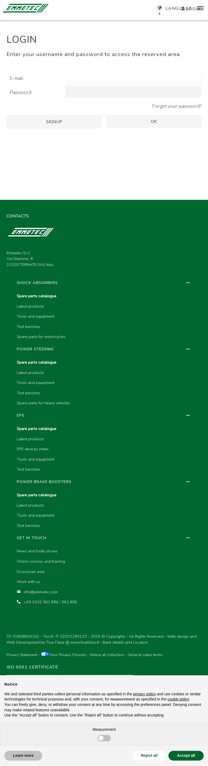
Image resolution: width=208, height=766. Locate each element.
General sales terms (145, 654)
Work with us (28, 581)
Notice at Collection (107, 654)
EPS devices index (32, 449)
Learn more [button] (23, 755)
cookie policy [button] (178, 699)
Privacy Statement (21, 654)
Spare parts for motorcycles (41, 336)
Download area (30, 571)
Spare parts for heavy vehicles (43, 403)
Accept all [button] (186, 755)
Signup (54, 122)
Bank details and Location (125, 642)
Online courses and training (41, 561)
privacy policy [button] (144, 694)
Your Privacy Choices (63, 654)
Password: (21, 92)
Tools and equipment (35, 316)
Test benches (28, 326)
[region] (104, 450)
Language (174, 8)
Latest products (30, 306)
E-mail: (17, 78)
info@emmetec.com (37, 592)
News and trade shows (37, 551)
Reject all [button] (149, 755)
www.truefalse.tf (84, 642)
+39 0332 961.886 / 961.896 (47, 602)
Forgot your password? (177, 106)
